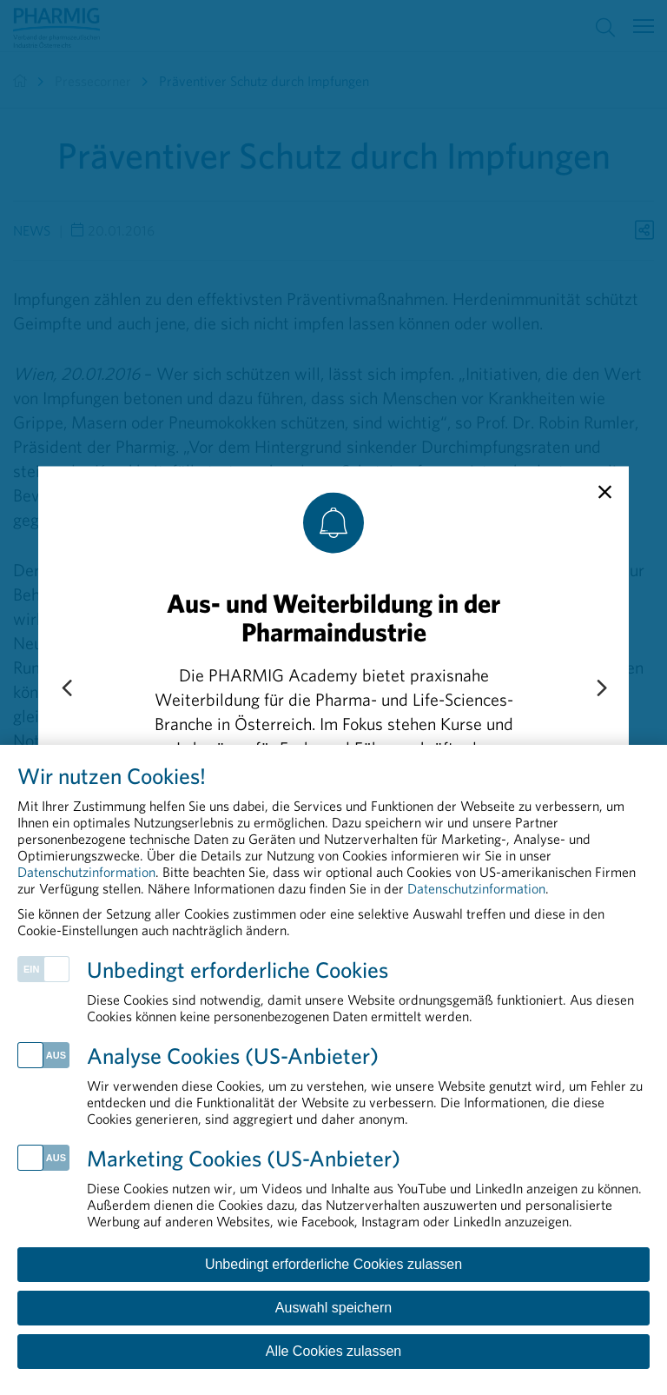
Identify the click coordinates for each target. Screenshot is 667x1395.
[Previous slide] (66, 688)
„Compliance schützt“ (398, 822)
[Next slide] (601, 688)
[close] (604, 492)
